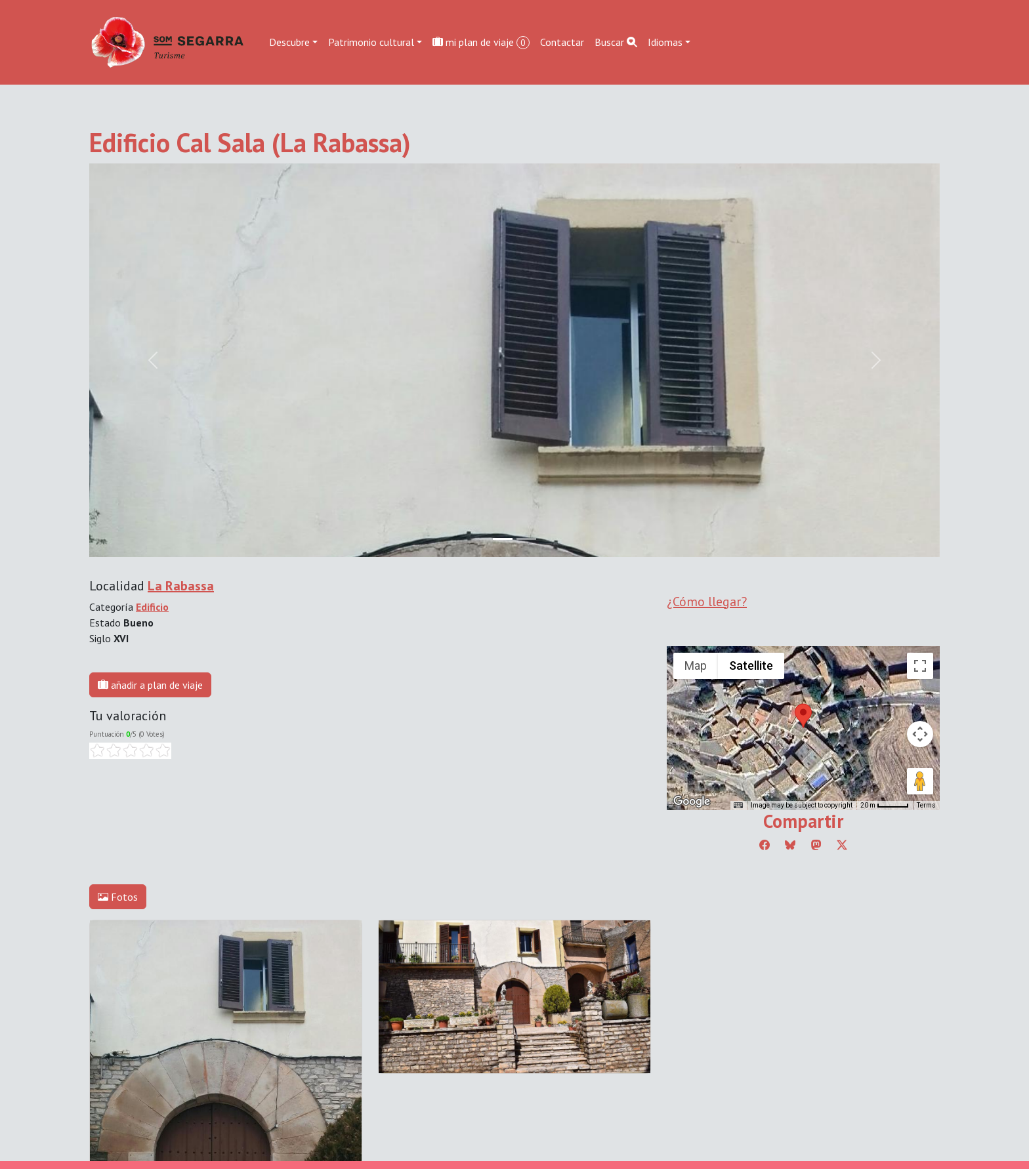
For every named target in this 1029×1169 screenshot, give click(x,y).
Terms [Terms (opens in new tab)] (926, 805)
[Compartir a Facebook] (764, 844)
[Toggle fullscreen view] (920, 666)
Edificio (152, 606)
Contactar (562, 42)
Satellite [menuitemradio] (751, 665)
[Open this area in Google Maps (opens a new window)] (691, 801)
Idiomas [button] (665, 42)
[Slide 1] (526, 538)
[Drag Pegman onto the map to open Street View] (920, 781)
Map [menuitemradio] (695, 665)
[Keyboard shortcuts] (738, 805)
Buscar (616, 42)
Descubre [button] (289, 42)
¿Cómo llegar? (707, 601)
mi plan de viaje (481, 42)
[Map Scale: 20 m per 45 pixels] (884, 805)
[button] (803, 715)
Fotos (118, 896)
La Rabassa (181, 585)
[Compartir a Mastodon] (816, 844)
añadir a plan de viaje (150, 684)
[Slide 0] (503, 538)
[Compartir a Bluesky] (790, 844)
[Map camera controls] (920, 734)
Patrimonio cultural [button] (371, 42)
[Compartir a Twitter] (842, 844)
